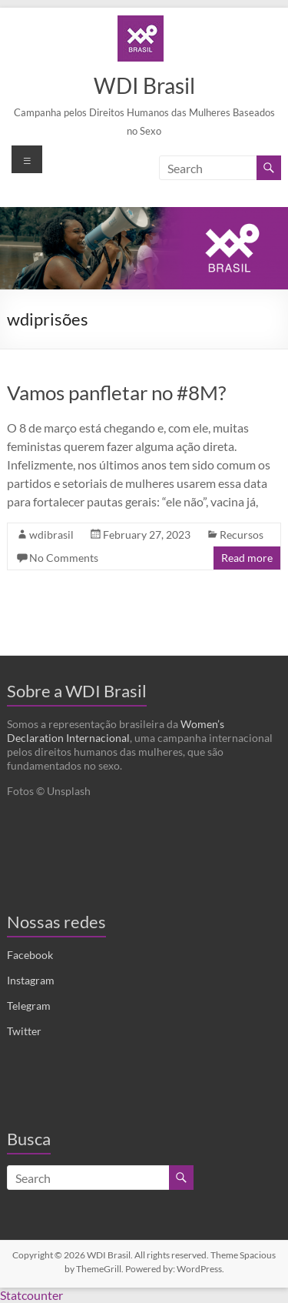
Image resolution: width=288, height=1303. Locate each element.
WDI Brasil (144, 85)
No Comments (63, 557)
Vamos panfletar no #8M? (116, 392)
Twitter (24, 1030)
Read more (247, 557)
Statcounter (31, 1295)
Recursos (241, 534)
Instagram (31, 980)
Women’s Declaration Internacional (115, 730)
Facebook (30, 954)
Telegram (29, 1005)
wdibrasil (51, 534)
